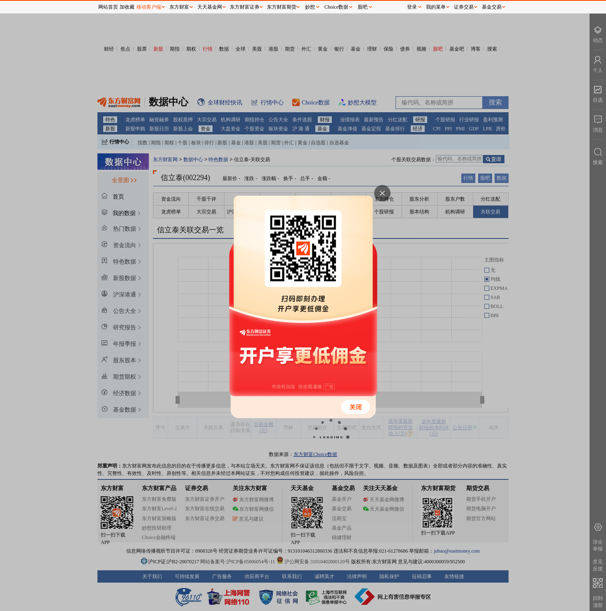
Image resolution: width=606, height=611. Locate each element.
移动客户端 (148, 7)
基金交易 (492, 7)
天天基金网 (209, 7)
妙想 (310, 7)
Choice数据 (336, 7)
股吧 (363, 7)
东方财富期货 (281, 7)
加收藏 (127, 7)
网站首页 (108, 7)
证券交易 (464, 7)
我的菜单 (436, 7)
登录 (412, 7)
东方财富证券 (244, 7)
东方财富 (179, 7)
